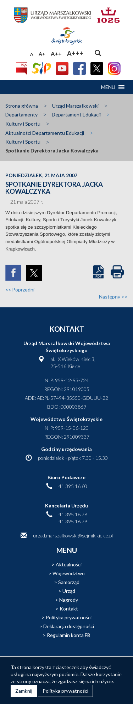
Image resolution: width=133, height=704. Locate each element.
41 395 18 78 (73, 514)
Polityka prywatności (69, 617)
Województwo (68, 573)
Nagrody (68, 600)
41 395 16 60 (73, 486)
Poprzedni (19, 290)
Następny (113, 297)
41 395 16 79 (73, 521)
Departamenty (21, 115)
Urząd (68, 591)
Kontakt (69, 609)
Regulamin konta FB (68, 635)
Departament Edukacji (76, 115)
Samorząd (68, 582)
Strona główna (21, 106)
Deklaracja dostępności (68, 626)
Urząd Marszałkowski (75, 106)
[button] (108, 87)
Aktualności (69, 564)
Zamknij (23, 691)
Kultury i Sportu (22, 124)
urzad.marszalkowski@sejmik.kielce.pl (73, 535)
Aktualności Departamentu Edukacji (44, 133)
